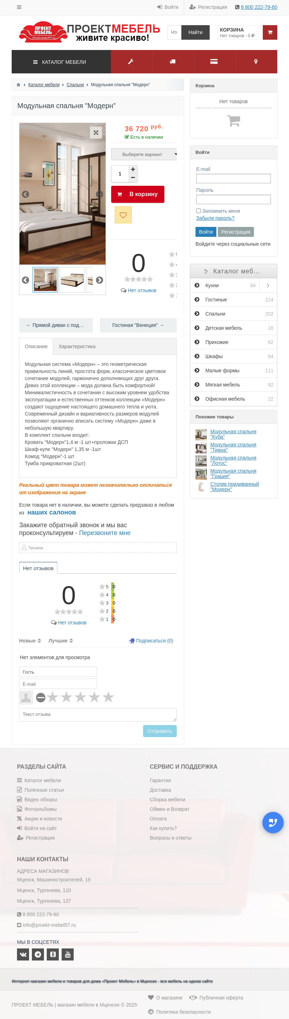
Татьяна (35, 548)
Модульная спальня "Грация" (233, 473)
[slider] (138, 279)
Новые (27, 641)
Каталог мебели (233, 271)
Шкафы (233, 356)
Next (100, 193)
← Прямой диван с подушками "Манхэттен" (59, 325)
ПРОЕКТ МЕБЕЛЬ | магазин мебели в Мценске (66, 1005)
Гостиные (233, 299)
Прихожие (233, 342)
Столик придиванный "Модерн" (234, 486)
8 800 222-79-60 (259, 7)
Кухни (225, 285)
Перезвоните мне (105, 532)
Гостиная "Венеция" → (138, 325)
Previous (25, 193)
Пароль (205, 190)
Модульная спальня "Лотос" (233, 460)
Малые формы (233, 370)
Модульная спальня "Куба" (233, 434)
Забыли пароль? (215, 218)
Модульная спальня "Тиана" (233, 447)
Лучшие (58, 641)
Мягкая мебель (233, 384)
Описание (36, 346)
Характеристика (76, 346)
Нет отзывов (139, 290)
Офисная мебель (233, 398)
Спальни (233, 313)
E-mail (203, 169)
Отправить (160, 731)
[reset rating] (40, 697)
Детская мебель (233, 328)
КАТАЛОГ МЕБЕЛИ (59, 62)
